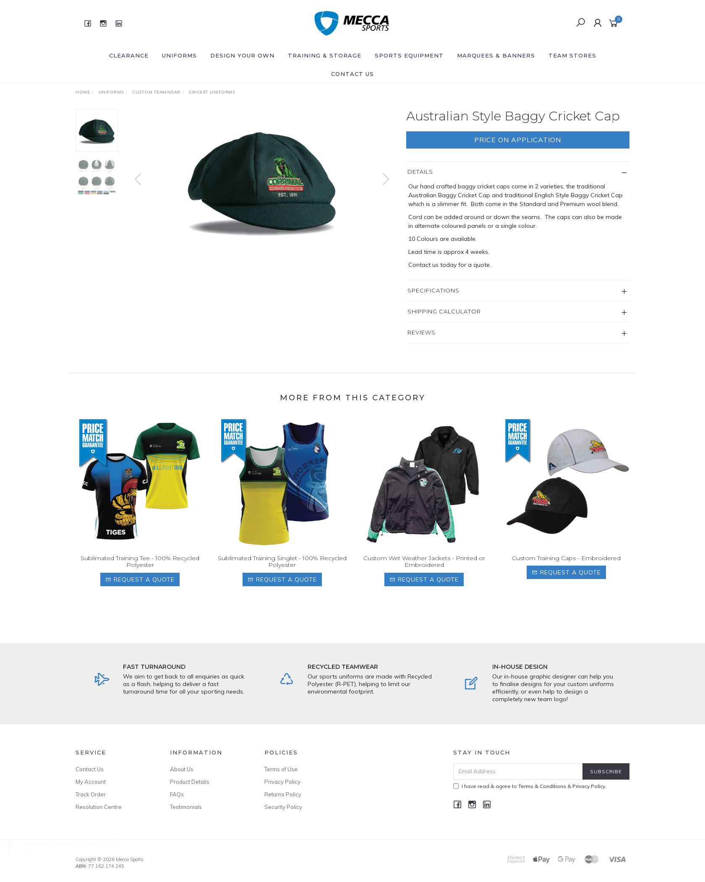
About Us (181, 769)
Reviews (421, 332)
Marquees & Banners (496, 55)
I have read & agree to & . (529, 786)
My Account (91, 781)
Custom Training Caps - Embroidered (566, 570)
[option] (262, 178)
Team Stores (572, 55)
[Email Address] (518, 771)
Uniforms (179, 55)
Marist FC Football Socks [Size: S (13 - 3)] (80, 847)
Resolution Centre (99, 807)
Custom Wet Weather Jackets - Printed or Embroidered (424, 573)
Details (420, 171)
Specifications (433, 290)
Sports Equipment (409, 55)
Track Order (91, 794)
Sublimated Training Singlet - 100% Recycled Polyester (282, 573)
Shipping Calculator (444, 311)
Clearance (129, 55)
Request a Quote (140, 591)
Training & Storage (324, 55)
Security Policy (283, 807)
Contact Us (352, 73)
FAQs (177, 794)
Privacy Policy (282, 781)
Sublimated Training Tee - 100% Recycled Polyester (140, 573)
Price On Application (517, 140)
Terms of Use (281, 769)
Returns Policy (282, 794)
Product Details (189, 781)
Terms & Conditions (542, 786)
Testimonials (186, 807)
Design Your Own (242, 55)
